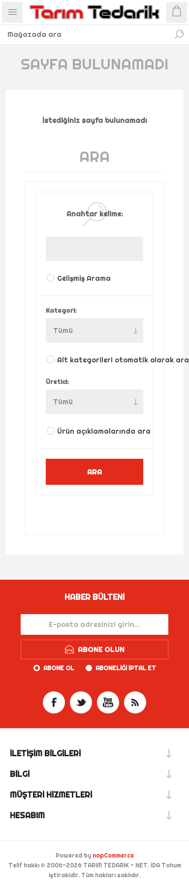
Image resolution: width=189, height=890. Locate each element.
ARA (94, 471)
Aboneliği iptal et (125, 668)
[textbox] (84, 34)
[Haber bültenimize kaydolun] (94, 624)
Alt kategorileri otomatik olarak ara (100, 360)
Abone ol (58, 668)
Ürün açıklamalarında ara (100, 431)
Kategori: (61, 310)
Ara (179, 34)
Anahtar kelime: (94, 213)
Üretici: (57, 382)
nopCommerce (113, 855)
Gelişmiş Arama (84, 278)
